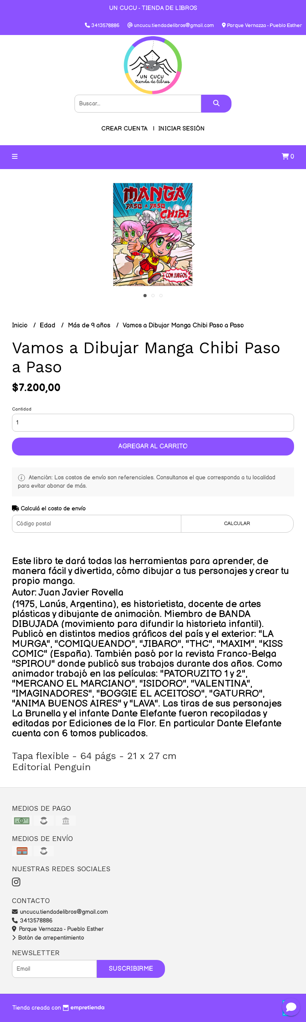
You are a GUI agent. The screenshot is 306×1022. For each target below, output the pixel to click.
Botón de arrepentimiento (48, 937)
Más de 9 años (90, 325)
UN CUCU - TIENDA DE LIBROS (153, 8)
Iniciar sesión (181, 128)
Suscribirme (131, 969)
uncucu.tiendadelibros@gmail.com (60, 912)
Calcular (237, 523)
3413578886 (32, 920)
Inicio (20, 325)
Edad (48, 325)
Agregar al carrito (153, 446)
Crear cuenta (124, 128)
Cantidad (21, 409)
